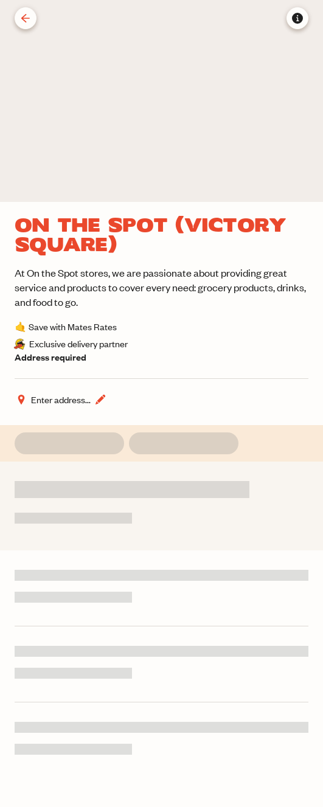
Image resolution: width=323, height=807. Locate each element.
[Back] (25, 18)
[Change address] (61, 399)
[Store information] (297, 18)
